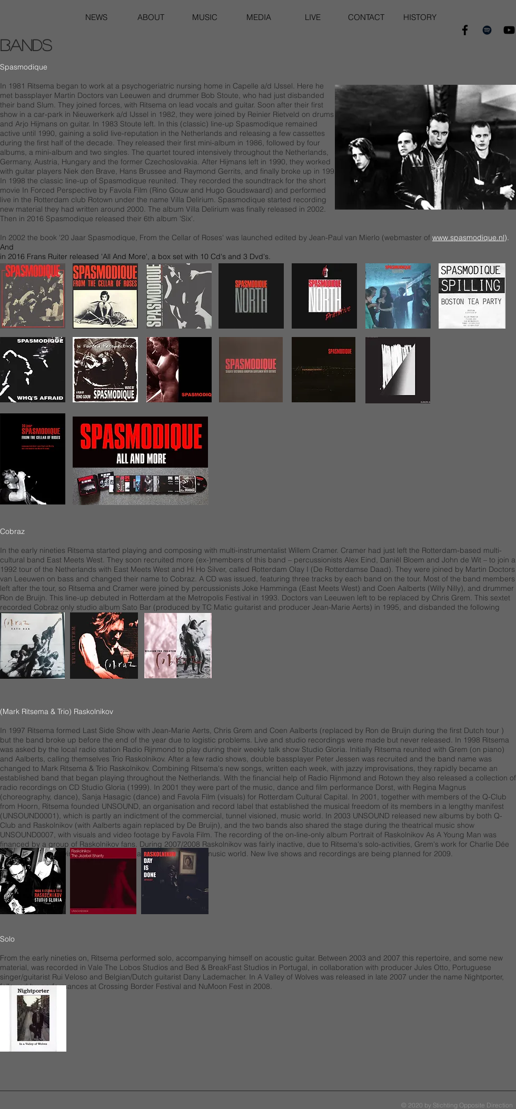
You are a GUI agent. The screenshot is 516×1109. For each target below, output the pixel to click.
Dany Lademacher (214, 977)
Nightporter (483, 977)
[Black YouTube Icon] (509, 30)
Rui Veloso (69, 977)
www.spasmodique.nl (468, 237)
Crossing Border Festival (139, 986)
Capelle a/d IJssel (263, 86)
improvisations (389, 768)
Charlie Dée (489, 844)
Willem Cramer (313, 550)
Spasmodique (259, 123)
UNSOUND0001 (29, 815)
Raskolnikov (53, 825)
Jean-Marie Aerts (341, 607)
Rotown (100, 199)
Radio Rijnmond (149, 749)
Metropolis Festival (219, 597)
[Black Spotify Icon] (487, 30)
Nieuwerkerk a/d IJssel (110, 114)
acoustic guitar (289, 958)
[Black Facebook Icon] (465, 30)
